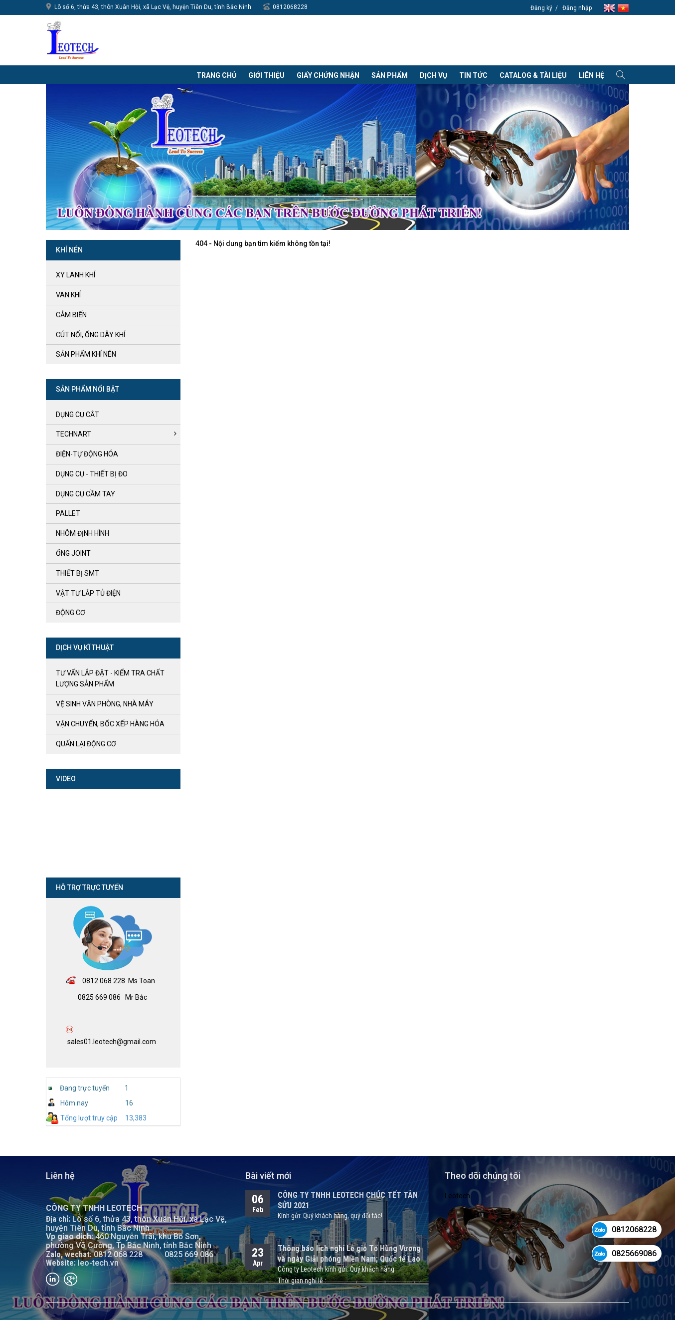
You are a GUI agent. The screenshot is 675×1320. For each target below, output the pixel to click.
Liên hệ (591, 75)
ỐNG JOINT (73, 553)
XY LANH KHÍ (75, 275)
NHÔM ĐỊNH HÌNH (82, 533)
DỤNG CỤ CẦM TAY (85, 494)
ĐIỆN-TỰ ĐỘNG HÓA (87, 454)
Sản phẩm (389, 75)
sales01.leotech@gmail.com (111, 1042)
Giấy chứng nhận (328, 75)
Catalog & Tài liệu (533, 75)
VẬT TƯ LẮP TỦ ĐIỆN (88, 593)
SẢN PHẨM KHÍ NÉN (86, 354)
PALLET (68, 513)
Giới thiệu (266, 75)
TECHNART (73, 434)
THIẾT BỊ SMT (77, 573)
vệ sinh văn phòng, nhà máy (105, 704)
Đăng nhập (577, 7)
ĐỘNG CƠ (70, 613)
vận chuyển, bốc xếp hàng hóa (110, 724)
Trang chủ (216, 75)
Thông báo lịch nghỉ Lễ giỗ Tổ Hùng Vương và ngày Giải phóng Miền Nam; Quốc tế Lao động (349, 1259)
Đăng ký (541, 7)
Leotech (457, 1196)
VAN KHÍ (68, 295)
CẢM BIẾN (71, 315)
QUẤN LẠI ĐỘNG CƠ (86, 744)
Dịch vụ (433, 75)
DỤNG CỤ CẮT (77, 415)
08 (86, 981)
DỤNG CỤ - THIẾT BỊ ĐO (92, 474)
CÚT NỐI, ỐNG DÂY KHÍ (90, 335)
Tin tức (473, 75)
